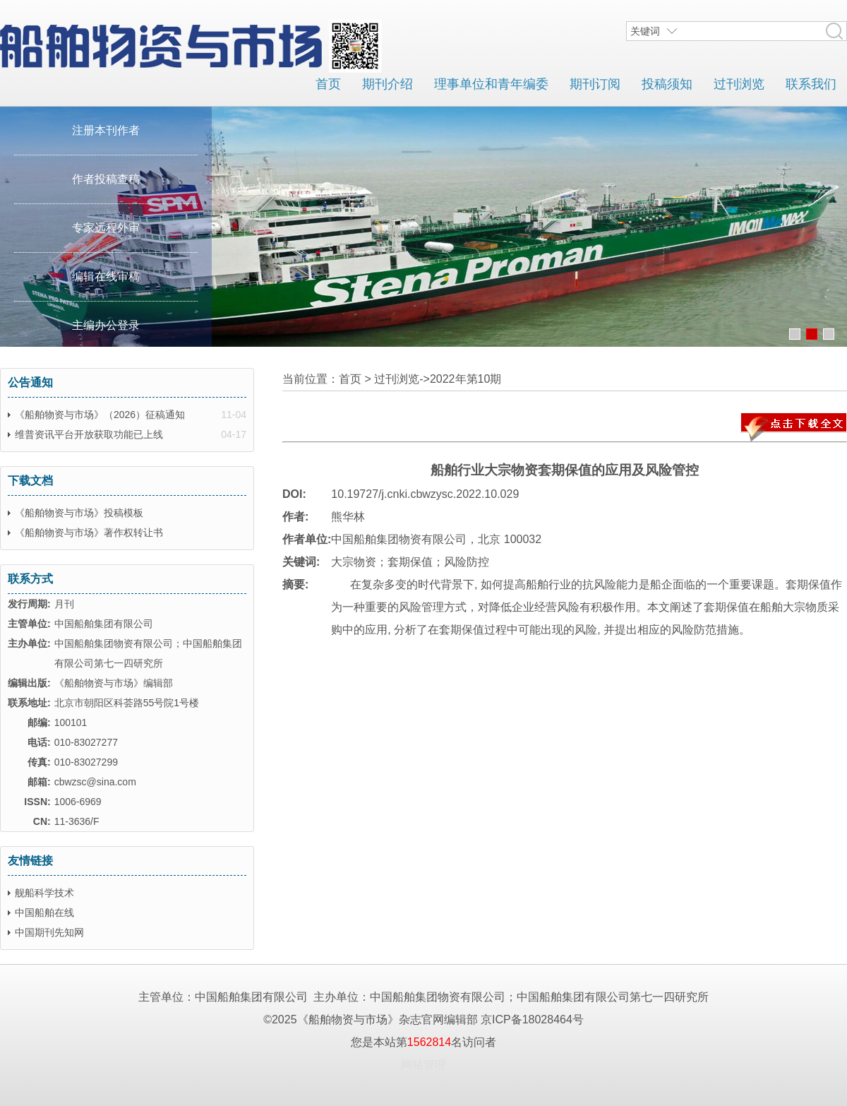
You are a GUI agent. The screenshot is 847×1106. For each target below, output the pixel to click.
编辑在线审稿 (106, 276)
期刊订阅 (595, 84)
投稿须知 (667, 84)
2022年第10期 (465, 379)
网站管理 (423, 1065)
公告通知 (30, 382)
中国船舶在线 (44, 912)
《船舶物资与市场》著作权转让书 (89, 532)
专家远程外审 (106, 228)
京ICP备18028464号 (532, 1019)
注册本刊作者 (106, 130)
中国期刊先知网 (49, 932)
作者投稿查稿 (106, 179)
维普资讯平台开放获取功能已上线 (89, 434)
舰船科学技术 (44, 892)
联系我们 (811, 84)
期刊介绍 (387, 84)
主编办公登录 (106, 325)
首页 (328, 84)
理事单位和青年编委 (491, 84)
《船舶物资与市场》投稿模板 (79, 512)
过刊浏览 (739, 84)
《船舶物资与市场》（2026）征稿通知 (100, 414)
